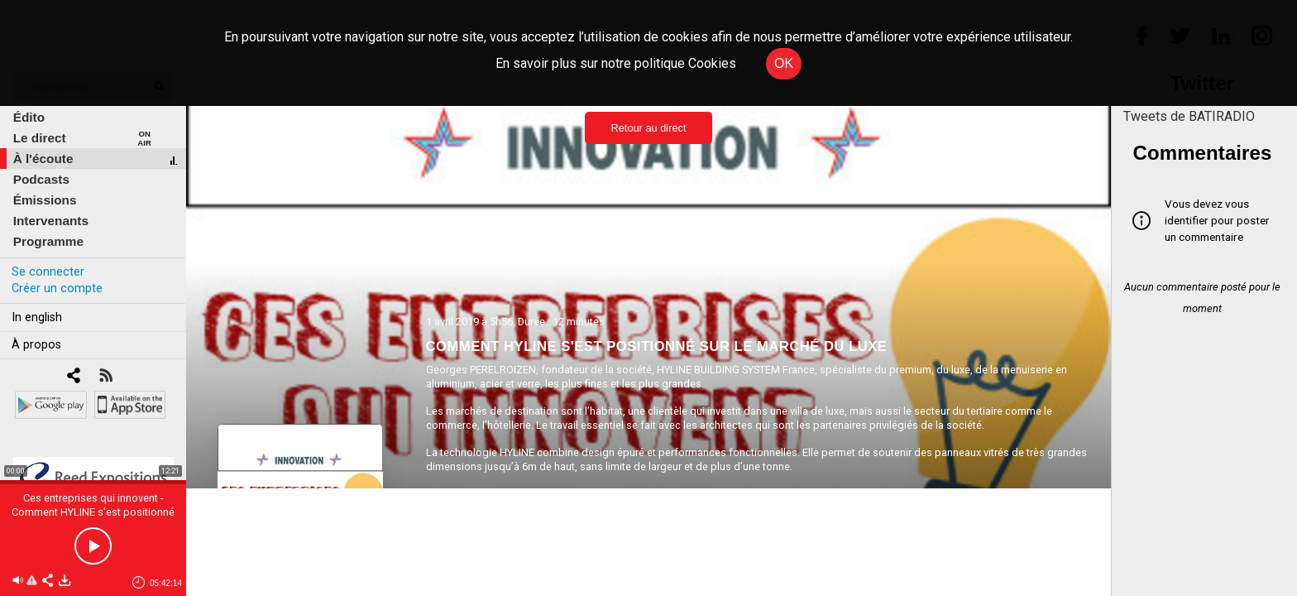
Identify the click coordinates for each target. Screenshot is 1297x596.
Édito (29, 117)
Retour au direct (648, 128)
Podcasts (41, 179)
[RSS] (105, 377)
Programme (48, 241)
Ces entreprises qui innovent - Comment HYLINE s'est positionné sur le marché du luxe (93, 512)
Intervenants (51, 221)
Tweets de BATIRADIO (1189, 116)
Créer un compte (57, 288)
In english (37, 317)
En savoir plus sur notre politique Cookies (615, 63)
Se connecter (48, 272)
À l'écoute (43, 158)
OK (783, 63)
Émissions (45, 200)
